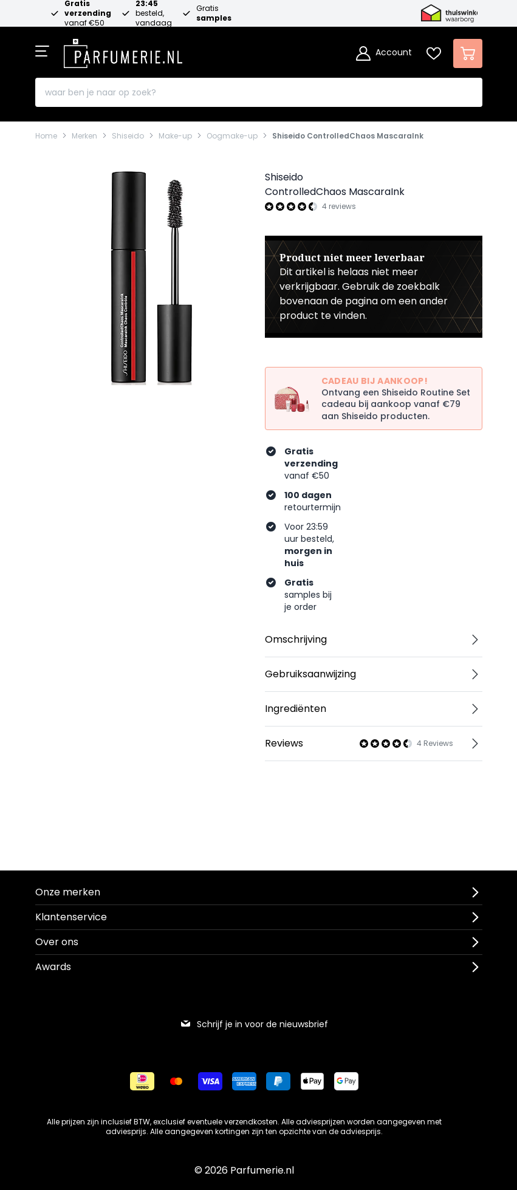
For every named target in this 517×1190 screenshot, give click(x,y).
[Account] (384, 53)
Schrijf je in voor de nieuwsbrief (254, 1024)
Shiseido (128, 136)
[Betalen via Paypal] (278, 1081)
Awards (53, 967)
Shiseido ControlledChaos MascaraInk (347, 136)
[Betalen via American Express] (244, 1081)
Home (46, 136)
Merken (84, 136)
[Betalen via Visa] (210, 1081)
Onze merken (67, 892)
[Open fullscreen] (144, 276)
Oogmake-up (232, 136)
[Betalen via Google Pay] (346, 1081)
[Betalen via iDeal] (142, 1081)
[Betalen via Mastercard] (176, 1081)
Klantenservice (71, 917)
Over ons (56, 942)
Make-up (175, 136)
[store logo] (123, 50)
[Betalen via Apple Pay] (312, 1081)
